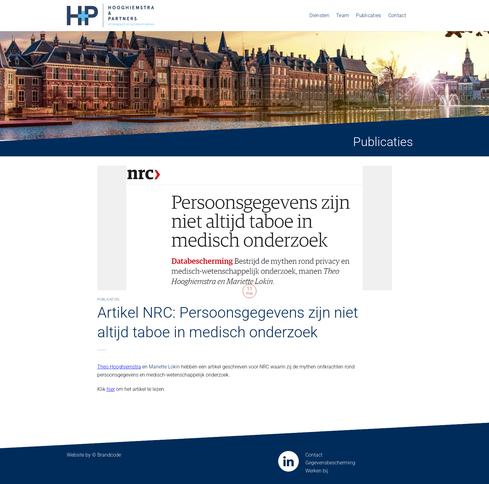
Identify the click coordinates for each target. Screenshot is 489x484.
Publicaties (368, 15)
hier (111, 389)
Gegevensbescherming (330, 463)
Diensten (319, 15)
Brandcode (109, 455)
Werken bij (316, 471)
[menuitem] (417, 15)
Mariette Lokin (164, 367)
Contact (397, 15)
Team (342, 15)
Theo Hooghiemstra (119, 367)
